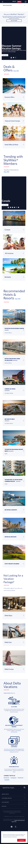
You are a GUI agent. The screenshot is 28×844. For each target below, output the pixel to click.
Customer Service (7, 798)
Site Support (5, 802)
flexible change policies (19, 749)
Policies (4, 806)
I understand (21, 840)
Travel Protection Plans (9, 750)
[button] (13, 57)
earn (24, 17)
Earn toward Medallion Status (10, 729)
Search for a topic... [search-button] (14, 788)
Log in (19, 1)
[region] (14, 837)
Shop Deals (5, 55)
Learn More (5, 204)
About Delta (5, 794)
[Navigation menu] (2, 1)
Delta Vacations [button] (14, 5)
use (4, 17)
